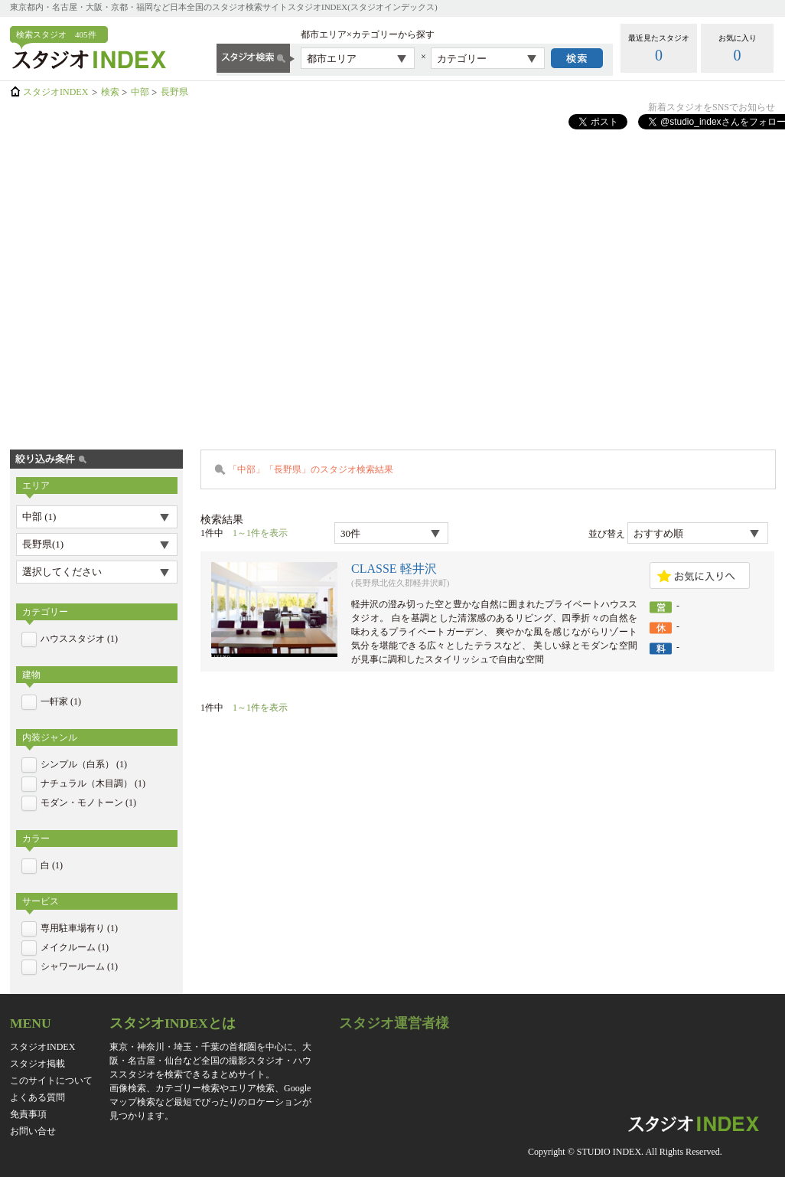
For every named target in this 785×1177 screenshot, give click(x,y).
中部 (140, 92)
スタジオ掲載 (37, 1063)
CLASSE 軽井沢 (394, 568)
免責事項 (28, 1114)
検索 (110, 92)
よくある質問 (37, 1097)
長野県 (174, 92)
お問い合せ (33, 1131)
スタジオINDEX (55, 92)
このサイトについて (51, 1080)
